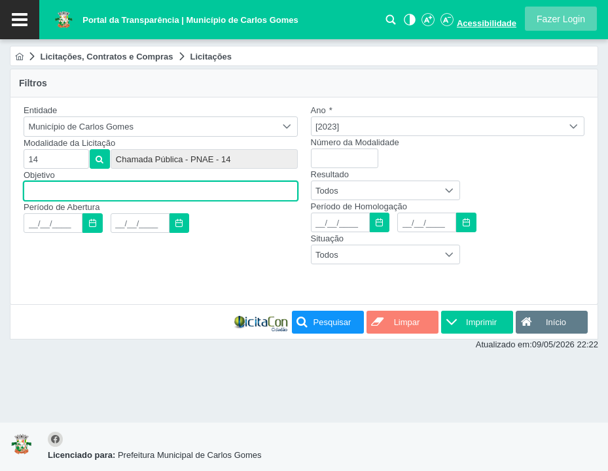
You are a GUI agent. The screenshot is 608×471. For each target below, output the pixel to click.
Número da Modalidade (355, 142)
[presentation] (123, 270)
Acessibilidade (486, 23)
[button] (561, 19)
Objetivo (39, 175)
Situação (327, 238)
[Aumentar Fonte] (427, 23)
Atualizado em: (504, 344)
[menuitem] (19, 56)
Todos (326, 191)
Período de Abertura (61, 207)
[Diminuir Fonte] (446, 23)
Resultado (330, 174)
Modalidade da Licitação (69, 143)
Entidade (40, 110)
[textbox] (56, 159)
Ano (321, 110)
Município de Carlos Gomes (81, 126)
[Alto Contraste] (408, 23)
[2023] (327, 126)
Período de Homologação (359, 206)
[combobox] (161, 126)
